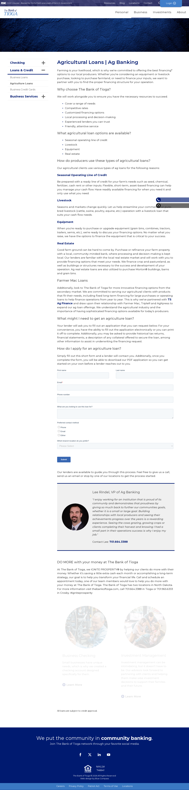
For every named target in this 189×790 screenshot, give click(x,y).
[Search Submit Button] (159, 3)
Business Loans (19, 77)
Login (178, 3)
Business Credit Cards (22, 89)
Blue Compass (102, 779)
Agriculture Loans (21, 83)
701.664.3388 (118, 541)
